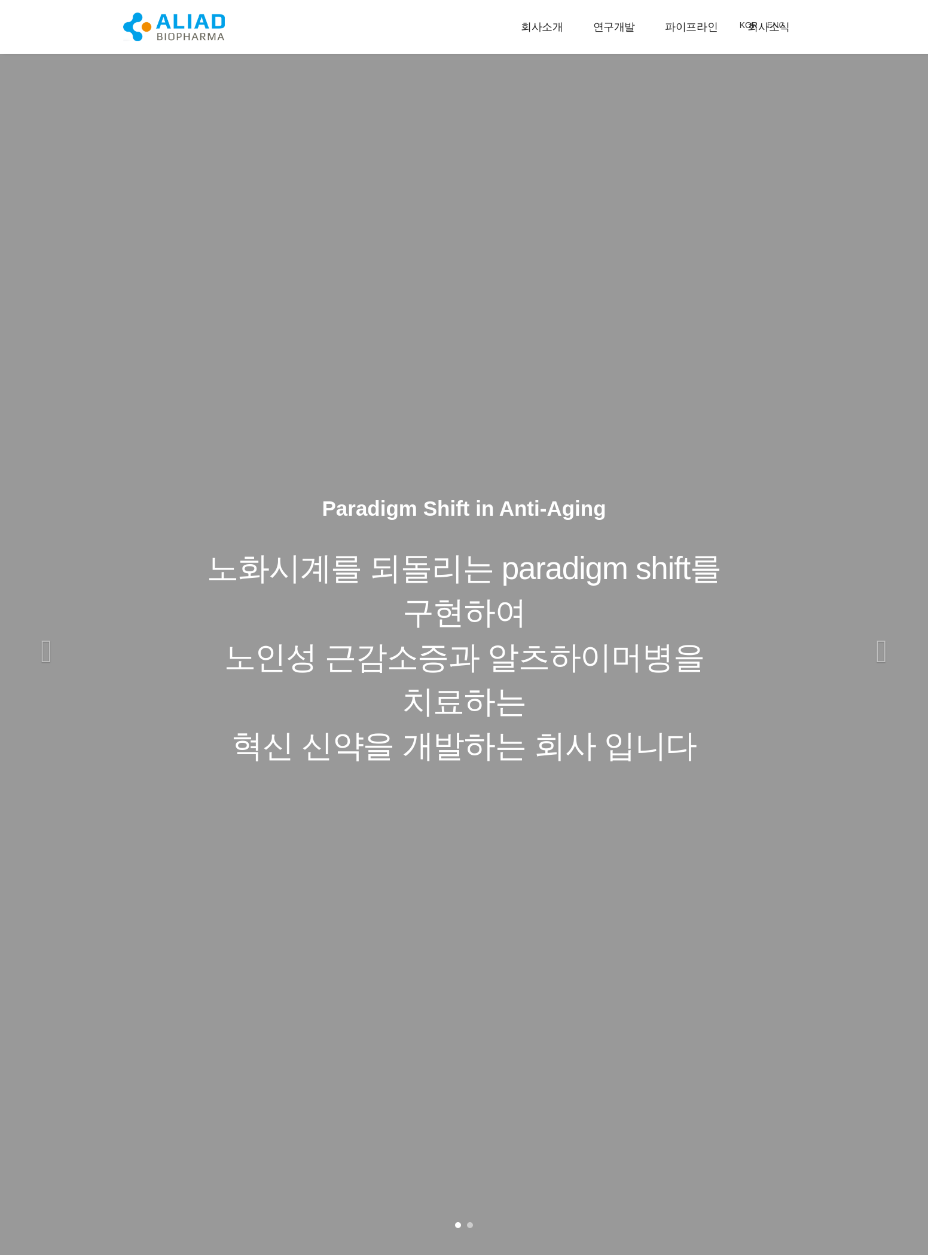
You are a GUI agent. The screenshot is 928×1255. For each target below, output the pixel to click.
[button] (46, 654)
